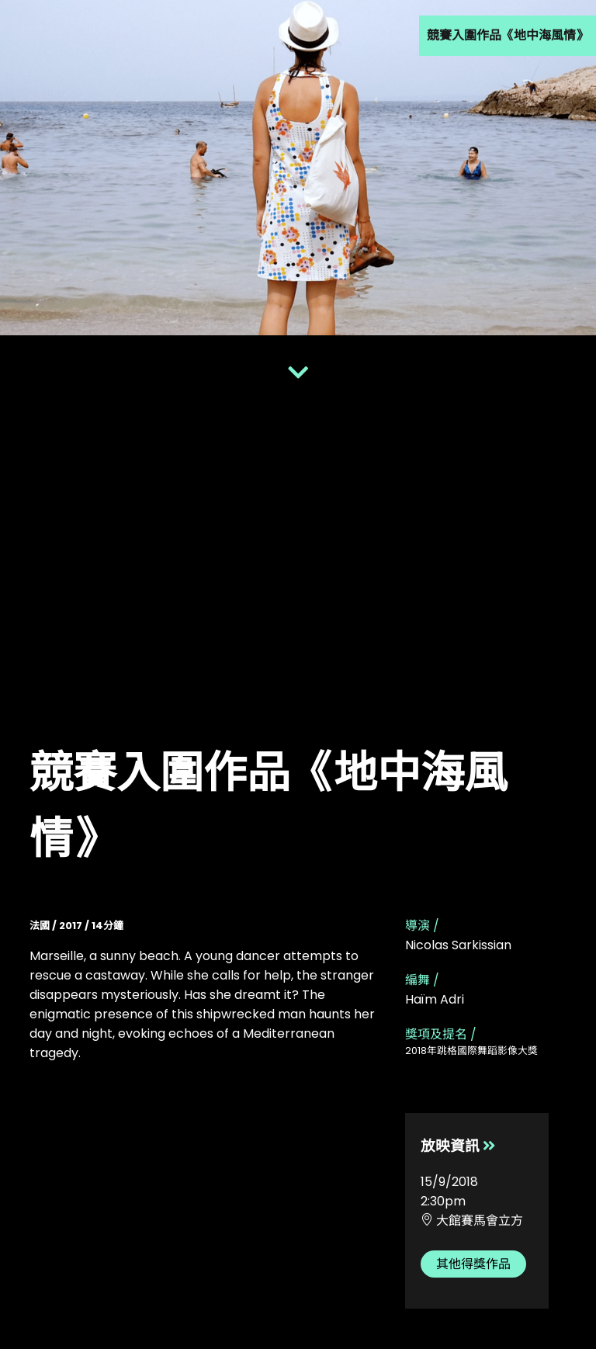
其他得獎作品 (473, 1264)
